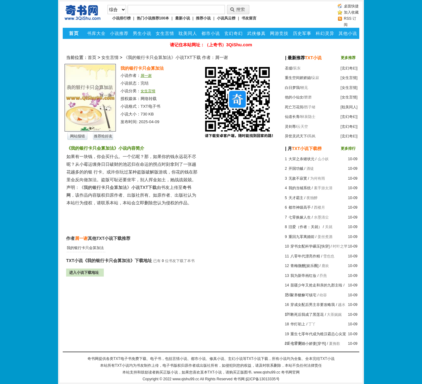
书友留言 (249, 18)
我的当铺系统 (300, 188)
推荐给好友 (103, 136)
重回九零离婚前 (301, 237)
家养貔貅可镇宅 (303, 295)
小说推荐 (119, 33)
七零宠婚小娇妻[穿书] (308, 343)
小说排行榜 (121, 18)
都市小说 (210, 33)
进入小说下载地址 (84, 272)
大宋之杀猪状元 (301, 159)
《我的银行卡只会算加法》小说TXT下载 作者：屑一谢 (176, 57)
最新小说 (182, 18)
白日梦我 (292, 88)
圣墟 (288, 68)
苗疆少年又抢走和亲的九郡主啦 (316, 285)
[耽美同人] (348, 107)
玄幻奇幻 (233, 33)
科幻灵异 (325, 33)
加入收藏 (351, 12)
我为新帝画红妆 (303, 275)
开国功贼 (296, 168)
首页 (92, 57)
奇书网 (239, 379)
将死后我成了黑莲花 (307, 314)
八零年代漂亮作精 (305, 256)
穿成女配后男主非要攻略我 (312, 305)
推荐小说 (203, 18)
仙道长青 (292, 117)
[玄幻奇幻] (348, 68)
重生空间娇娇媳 (298, 78)
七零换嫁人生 (300, 217)
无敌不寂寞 (298, 178)
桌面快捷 (351, 6)
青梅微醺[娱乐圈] (304, 266)
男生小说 (142, 33)
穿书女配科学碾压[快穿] (310, 246)
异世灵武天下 (296, 136)
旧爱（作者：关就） (305, 227)
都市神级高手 (300, 207)
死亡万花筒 (294, 107)
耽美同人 (188, 33)
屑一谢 (146, 75)
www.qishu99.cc (185, 379)
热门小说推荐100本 (153, 18)
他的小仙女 (294, 97)
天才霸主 (296, 198)
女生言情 (165, 33)
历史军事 (302, 33)
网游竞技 (279, 33)
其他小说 (348, 33)
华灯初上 (297, 324)
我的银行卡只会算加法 (85, 248)
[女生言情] (348, 78)
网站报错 (77, 136)
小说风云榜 (226, 18)
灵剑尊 (290, 126)
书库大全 (96, 33)
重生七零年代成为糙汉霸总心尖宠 (318, 334)
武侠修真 (256, 33)
